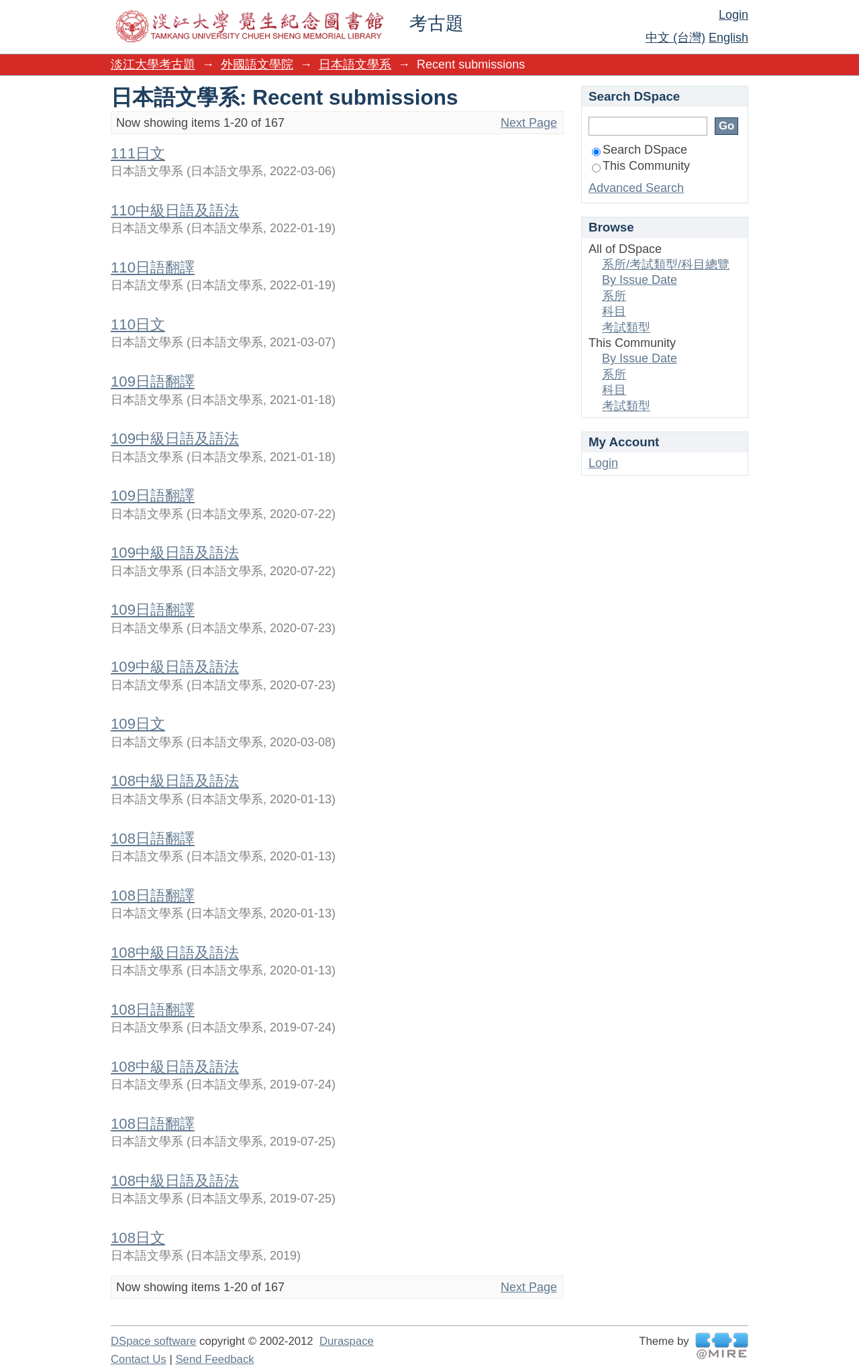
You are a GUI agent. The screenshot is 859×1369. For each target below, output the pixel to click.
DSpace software (153, 1341)
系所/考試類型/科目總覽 (665, 264)
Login (733, 14)
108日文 (138, 1237)
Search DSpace (639, 149)
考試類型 (626, 327)
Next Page (529, 123)
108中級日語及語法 (175, 780)
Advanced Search (636, 188)
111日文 (138, 153)
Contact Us (138, 1359)
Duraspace (346, 1341)
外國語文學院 (257, 64)
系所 (614, 296)
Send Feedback (214, 1359)
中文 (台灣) (675, 37)
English (728, 37)
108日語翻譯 (153, 838)
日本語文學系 (355, 64)
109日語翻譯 (153, 381)
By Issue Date (639, 280)
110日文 (138, 324)
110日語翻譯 (153, 267)
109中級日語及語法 (175, 438)
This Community (641, 165)
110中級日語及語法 (175, 210)
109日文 (138, 723)
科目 (614, 311)
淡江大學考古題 (153, 64)
